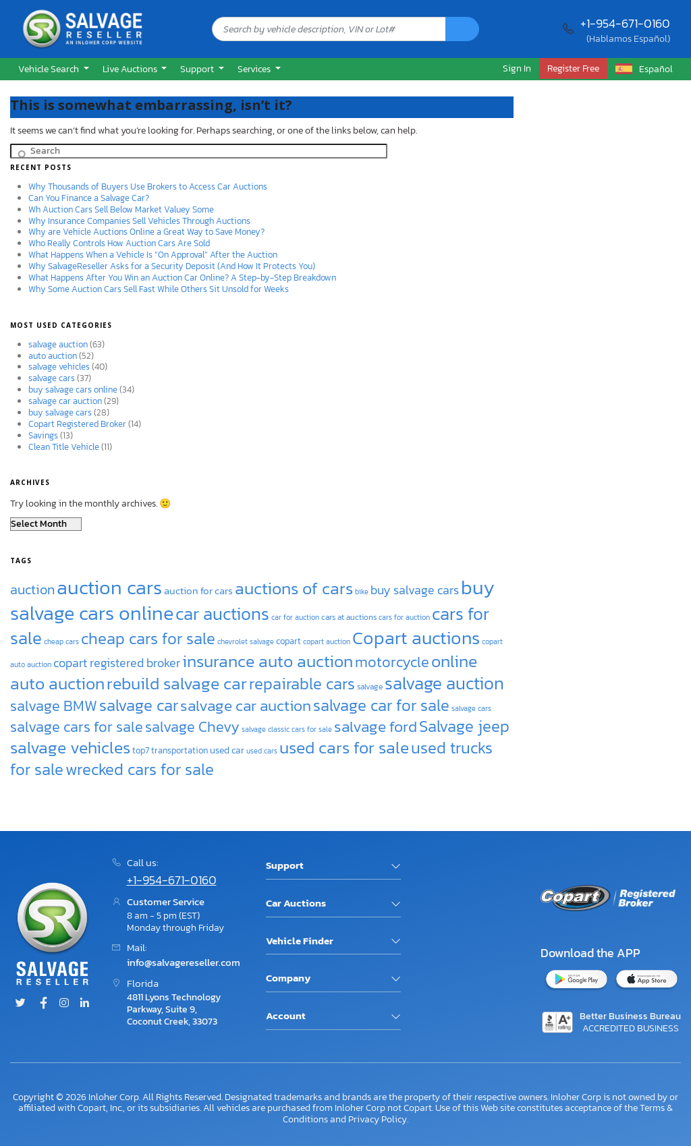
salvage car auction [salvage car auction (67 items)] (245, 705)
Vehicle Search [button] (49, 68)
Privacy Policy (377, 1119)
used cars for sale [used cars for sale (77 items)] (344, 747)
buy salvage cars (60, 412)
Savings (43, 435)
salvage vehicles (59, 366)
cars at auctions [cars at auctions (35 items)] (349, 617)
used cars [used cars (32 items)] (261, 750)
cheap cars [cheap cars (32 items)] (61, 641)
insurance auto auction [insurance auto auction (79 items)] (267, 661)
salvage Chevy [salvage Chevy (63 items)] (192, 727)
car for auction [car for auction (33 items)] (295, 617)
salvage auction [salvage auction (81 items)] (444, 683)
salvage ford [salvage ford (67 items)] (375, 726)
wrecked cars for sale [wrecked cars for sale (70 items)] (139, 769)
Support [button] (198, 68)
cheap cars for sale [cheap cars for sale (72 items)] (148, 638)
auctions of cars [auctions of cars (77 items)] (294, 588)
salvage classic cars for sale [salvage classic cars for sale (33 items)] (287, 729)
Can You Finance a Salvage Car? (88, 198)
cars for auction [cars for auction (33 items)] (404, 617)
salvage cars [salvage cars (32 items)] (471, 708)
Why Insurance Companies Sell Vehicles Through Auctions (139, 220)
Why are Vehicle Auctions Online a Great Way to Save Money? (146, 231)
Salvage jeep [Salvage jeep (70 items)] (464, 726)
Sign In (517, 68)
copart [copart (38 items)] (288, 641)
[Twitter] (20, 1003)
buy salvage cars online (72, 389)
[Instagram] (64, 1003)
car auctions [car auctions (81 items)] (222, 614)
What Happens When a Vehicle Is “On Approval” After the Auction (152, 254)
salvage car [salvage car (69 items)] (138, 705)
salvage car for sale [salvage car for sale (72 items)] (381, 705)
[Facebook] (43, 1003)
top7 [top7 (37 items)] (140, 750)
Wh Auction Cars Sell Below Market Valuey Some (121, 209)
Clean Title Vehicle (63, 446)
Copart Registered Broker (77, 424)
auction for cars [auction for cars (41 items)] (198, 590)
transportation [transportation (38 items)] (179, 750)
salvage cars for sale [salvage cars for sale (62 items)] (76, 727)
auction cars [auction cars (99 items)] (109, 587)
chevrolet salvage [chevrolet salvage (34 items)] (245, 641)
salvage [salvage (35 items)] (370, 687)
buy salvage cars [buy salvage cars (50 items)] (414, 590)
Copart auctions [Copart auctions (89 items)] (416, 638)
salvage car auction (65, 401)
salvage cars (51, 378)
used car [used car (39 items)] (227, 750)
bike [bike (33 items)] (361, 591)
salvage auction (58, 344)
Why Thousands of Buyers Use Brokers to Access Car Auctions (147, 186)
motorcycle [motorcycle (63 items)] (392, 662)
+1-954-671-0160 (625, 23)
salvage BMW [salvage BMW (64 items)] (53, 706)
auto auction (52, 355)
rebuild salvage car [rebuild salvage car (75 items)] (177, 683)
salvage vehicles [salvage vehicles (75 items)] (70, 747)
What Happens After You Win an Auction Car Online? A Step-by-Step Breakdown (182, 277)
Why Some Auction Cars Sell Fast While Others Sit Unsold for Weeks (158, 289)
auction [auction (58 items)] (32, 589)
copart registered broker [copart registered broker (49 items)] (116, 663)
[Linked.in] (84, 1003)
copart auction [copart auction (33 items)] (326, 641)
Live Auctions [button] (131, 68)
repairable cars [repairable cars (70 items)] (302, 683)
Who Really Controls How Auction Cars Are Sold (119, 243)
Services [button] (255, 68)
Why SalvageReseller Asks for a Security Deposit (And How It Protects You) (171, 266)
